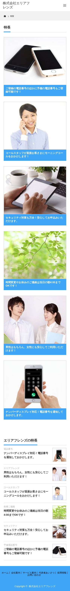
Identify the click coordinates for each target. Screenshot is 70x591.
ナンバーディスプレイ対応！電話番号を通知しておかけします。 (34, 413)
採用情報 (61, 573)
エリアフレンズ (11, 468)
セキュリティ (10, 525)
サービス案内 (29, 573)
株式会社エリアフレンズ (42, 586)
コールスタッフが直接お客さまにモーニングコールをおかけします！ (34, 154)
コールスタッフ (11, 487)
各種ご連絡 (9, 506)
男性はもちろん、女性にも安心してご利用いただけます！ (34, 349)
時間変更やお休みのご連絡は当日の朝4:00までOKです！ (33, 284)
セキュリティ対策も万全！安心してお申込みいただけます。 (34, 219)
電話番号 (8, 449)
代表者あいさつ (47, 573)
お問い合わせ (34, 575)
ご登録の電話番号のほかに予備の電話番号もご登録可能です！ (34, 90)
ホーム (5, 573)
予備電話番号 (10, 545)
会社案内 (15, 573)
